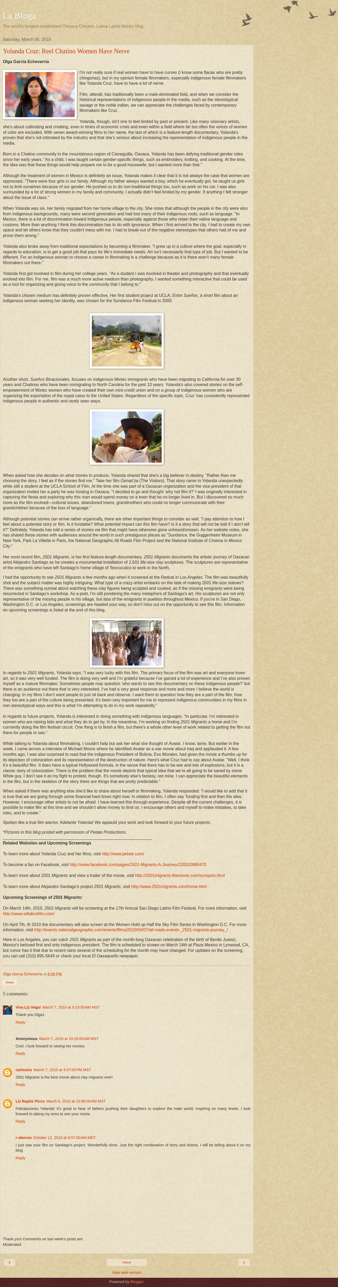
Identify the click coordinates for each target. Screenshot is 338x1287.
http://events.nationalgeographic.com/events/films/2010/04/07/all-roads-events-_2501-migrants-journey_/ (131, 930)
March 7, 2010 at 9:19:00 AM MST (71, 1007)
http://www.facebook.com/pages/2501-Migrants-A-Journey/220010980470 (138, 864)
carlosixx (24, 1070)
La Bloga (19, 16)
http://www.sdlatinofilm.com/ (28, 913)
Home (127, 1262)
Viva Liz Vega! (28, 1007)
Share (10, 982)
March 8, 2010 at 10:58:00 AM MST (76, 1101)
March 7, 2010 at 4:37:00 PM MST (62, 1070)
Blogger (136, 1282)
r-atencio (24, 1138)
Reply (20, 1022)
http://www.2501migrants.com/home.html (169, 886)
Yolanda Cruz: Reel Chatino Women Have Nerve (66, 51)
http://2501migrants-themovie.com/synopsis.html (180, 875)
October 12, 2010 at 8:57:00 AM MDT (64, 1138)
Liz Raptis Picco (30, 1101)
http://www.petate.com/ (123, 854)
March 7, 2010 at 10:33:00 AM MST (68, 1039)
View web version (127, 1272)
